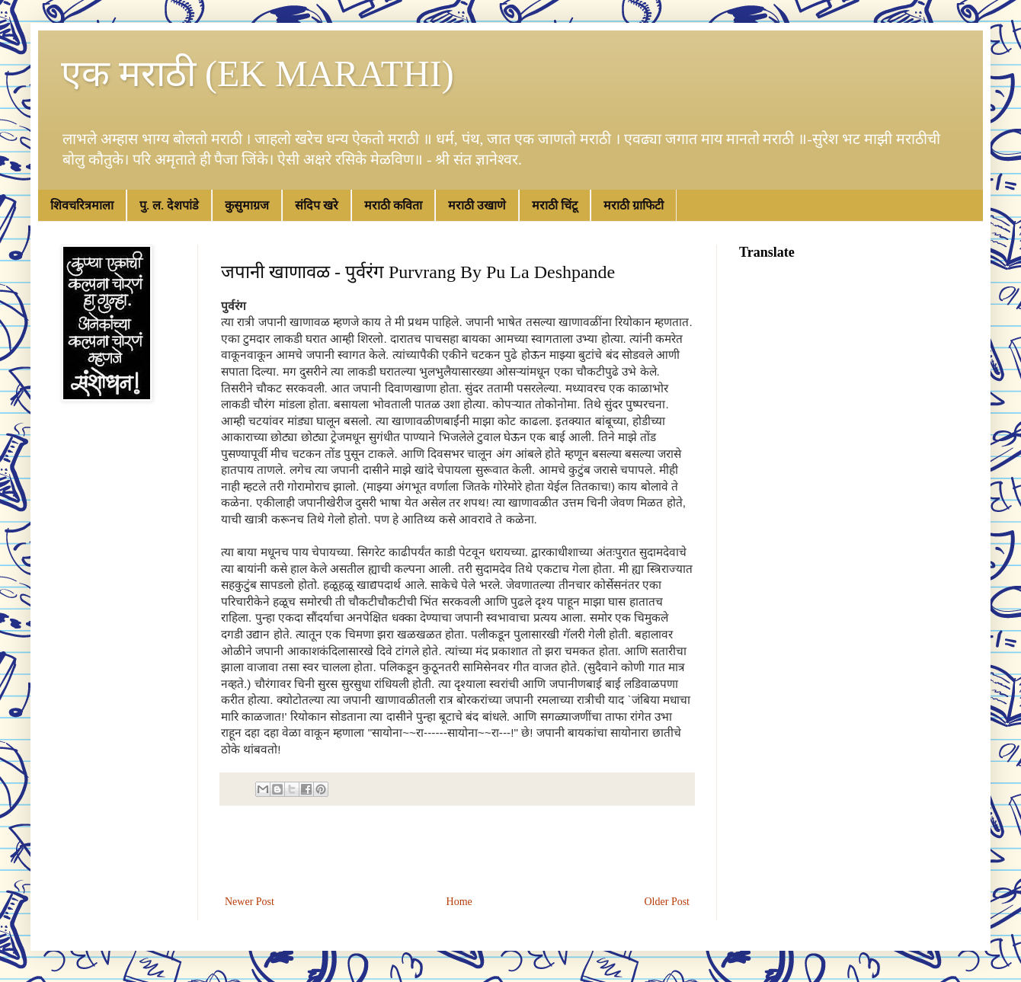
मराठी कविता (393, 206)
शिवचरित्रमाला (82, 206)
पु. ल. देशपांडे (169, 206)
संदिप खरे (316, 206)
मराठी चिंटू (555, 206)
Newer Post (249, 901)
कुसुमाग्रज (247, 206)
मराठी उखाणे (477, 206)
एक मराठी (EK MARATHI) (257, 73)
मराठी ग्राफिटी (633, 206)
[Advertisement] (457, 850)
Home (459, 901)
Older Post (667, 901)
